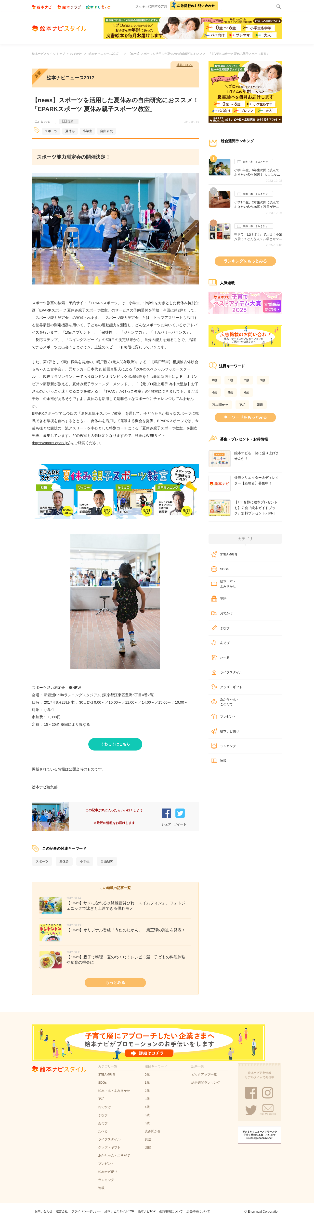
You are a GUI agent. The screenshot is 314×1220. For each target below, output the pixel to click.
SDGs (224, 569)
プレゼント (228, 716)
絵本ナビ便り (229, 731)
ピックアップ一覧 (204, 1074)
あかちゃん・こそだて (229, 701)
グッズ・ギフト (231, 687)
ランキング (228, 746)
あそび (225, 643)
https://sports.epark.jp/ (51, 443)
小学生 (87, 131)
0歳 (214, 380)
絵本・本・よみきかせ (252, 162)
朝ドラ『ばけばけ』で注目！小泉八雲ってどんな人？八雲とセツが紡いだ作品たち (258, 237)
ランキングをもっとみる (245, 261)
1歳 (230, 380)
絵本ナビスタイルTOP (119, 1211)
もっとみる (115, 982)
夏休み (70, 131)
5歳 (230, 392)
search (277, 5)
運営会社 (62, 1211)
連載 (67, 121)
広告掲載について (198, 1211)
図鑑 (260, 405)
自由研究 (106, 131)
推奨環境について (171, 1211)
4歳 (214, 392)
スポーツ (51, 131)
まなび (225, 628)
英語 (242, 405)
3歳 (262, 380)
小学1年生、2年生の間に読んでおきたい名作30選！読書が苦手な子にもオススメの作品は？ (256, 204)
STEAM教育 (228, 554)
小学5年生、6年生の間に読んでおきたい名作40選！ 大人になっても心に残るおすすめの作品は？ (258, 172)
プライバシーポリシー (86, 1211)
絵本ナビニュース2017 (105, 54)
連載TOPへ (185, 65)
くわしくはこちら (115, 744)
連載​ (223, 761)
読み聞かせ (220, 405)
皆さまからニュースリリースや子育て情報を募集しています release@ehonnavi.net (259, 1134)
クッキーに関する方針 (151, 6)
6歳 (246, 392)
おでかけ (76, 54)
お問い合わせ (43, 1211)
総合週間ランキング (205, 1082)
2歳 (246, 380)
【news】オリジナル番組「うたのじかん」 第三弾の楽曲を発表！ (125, 930)
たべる (225, 657)
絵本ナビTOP (147, 1211)
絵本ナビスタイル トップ (48, 54)
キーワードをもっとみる (245, 417)
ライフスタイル (231, 672)
